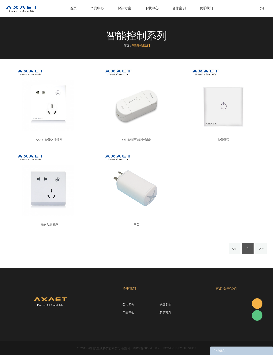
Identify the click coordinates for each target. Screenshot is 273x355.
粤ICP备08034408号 (146, 348)
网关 (136, 225)
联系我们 (206, 8)
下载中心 (151, 8)
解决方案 (124, 8)
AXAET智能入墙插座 (49, 140)
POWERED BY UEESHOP (179, 348)
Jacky (257, 303)
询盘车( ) (246, 8)
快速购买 (165, 304)
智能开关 (224, 140)
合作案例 (179, 8)
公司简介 (128, 304)
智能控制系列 (141, 45)
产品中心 (97, 8)
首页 (73, 8)
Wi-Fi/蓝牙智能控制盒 (136, 140)
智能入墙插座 (49, 225)
